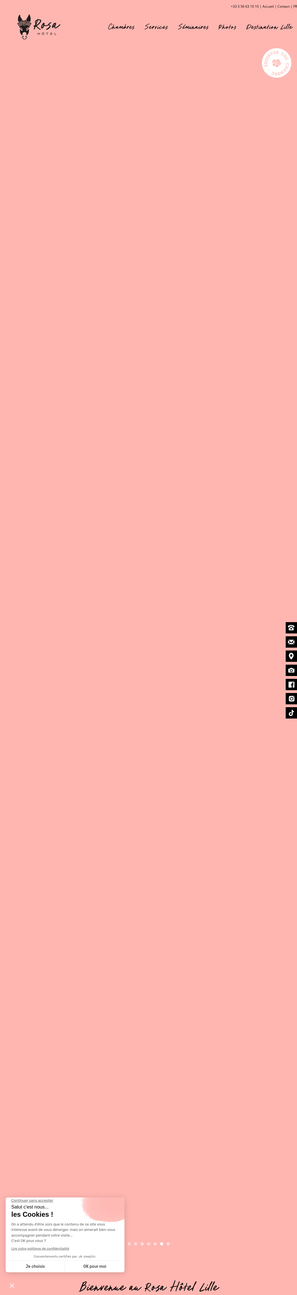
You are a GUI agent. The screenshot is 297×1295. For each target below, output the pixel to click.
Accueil (268, 6)
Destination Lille (269, 27)
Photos (228, 27)
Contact (283, 6)
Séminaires (193, 27)
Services (156, 27)
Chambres (121, 27)
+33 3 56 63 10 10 (245, 6)
